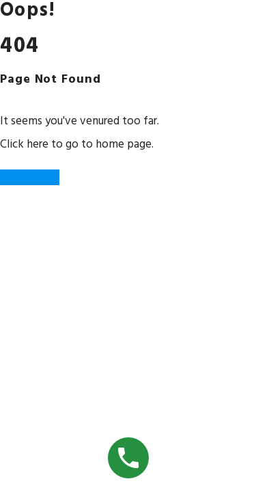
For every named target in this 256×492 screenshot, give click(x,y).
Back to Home (29, 177)
